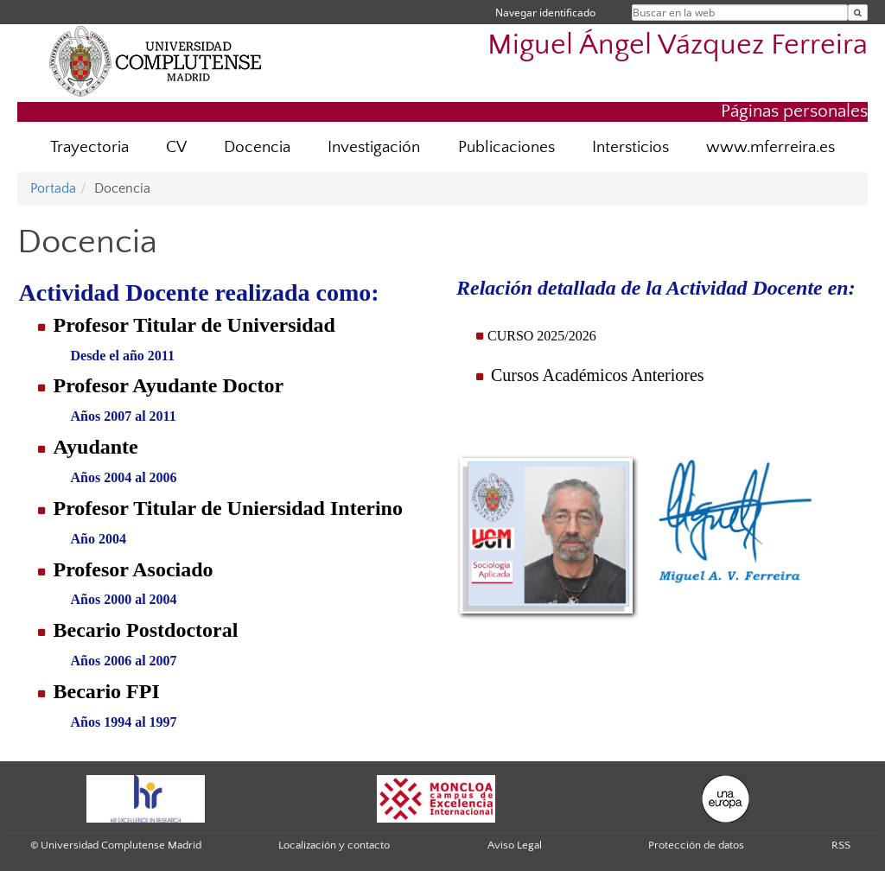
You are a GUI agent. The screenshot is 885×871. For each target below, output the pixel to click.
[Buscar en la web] (858, 12)
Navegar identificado (545, 12)
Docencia (257, 147)
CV (176, 147)
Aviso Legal (514, 845)
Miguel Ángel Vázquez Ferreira (677, 45)
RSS (840, 845)
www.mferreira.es (770, 147)
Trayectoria (89, 147)
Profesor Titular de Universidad (193, 325)
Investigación (374, 147)
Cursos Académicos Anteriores (597, 375)
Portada (53, 188)
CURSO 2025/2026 (541, 335)
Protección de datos (696, 845)
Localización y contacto (334, 845)
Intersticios (630, 147)
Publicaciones (506, 147)
